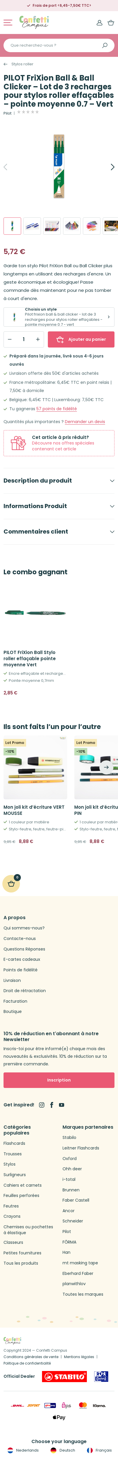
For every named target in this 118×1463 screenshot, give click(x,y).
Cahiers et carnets (23, 1185)
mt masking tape (80, 1263)
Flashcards (14, 1143)
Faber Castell (76, 1200)
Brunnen (71, 1190)
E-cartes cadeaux (22, 959)
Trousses (13, 1154)
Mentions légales (79, 1356)
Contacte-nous (20, 938)
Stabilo (69, 1137)
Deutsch (62, 1450)
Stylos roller (22, 64)
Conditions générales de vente (31, 1356)
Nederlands (22, 1450)
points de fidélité (56, 409)
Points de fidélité (21, 970)
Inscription (59, 1080)
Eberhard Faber (78, 1273)
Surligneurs (15, 1175)
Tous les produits (21, 1263)
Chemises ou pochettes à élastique (28, 1230)
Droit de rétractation (25, 991)
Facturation (15, 1001)
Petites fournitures (22, 1253)
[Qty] (24, 339)
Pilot (7, 113)
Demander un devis (85, 422)
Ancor (69, 1211)
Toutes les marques (83, 1294)
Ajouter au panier (81, 339)
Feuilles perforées (21, 1195)
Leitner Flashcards (81, 1148)
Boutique (13, 1011)
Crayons (12, 1216)
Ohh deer (72, 1169)
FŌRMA (69, 1242)
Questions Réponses (24, 949)
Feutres (11, 1206)
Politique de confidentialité (27, 1363)
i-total (69, 1179)
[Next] (106, 167)
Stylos (10, 1164)
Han (66, 1252)
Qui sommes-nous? (24, 928)
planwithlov (74, 1284)
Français (99, 1450)
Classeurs (13, 1242)
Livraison (12, 980)
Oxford (70, 1158)
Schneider (73, 1221)
